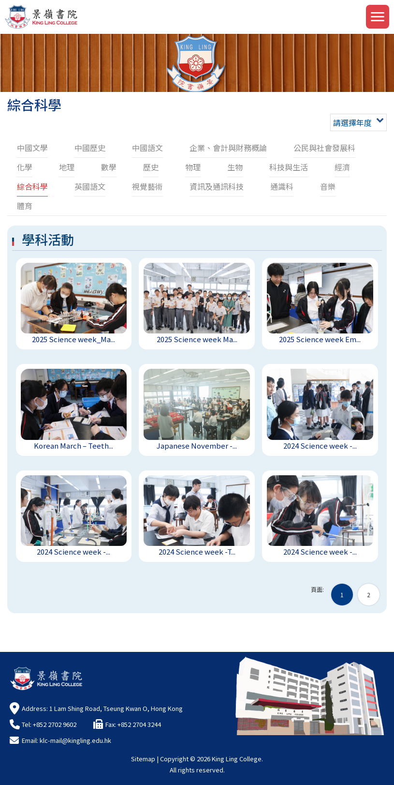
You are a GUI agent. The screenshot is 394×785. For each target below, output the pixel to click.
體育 (24, 205)
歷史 (151, 167)
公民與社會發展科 (324, 147)
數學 (109, 167)
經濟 (342, 167)
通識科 (281, 186)
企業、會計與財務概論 (228, 147)
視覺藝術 (147, 186)
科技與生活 (288, 167)
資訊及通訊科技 (217, 186)
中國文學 (32, 147)
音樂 (328, 186)
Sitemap (143, 758)
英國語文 (89, 186)
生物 (235, 167)
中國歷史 (89, 147)
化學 (24, 167)
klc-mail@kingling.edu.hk (75, 740)
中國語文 (147, 147)
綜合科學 (32, 186)
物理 (193, 167)
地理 (66, 167)
